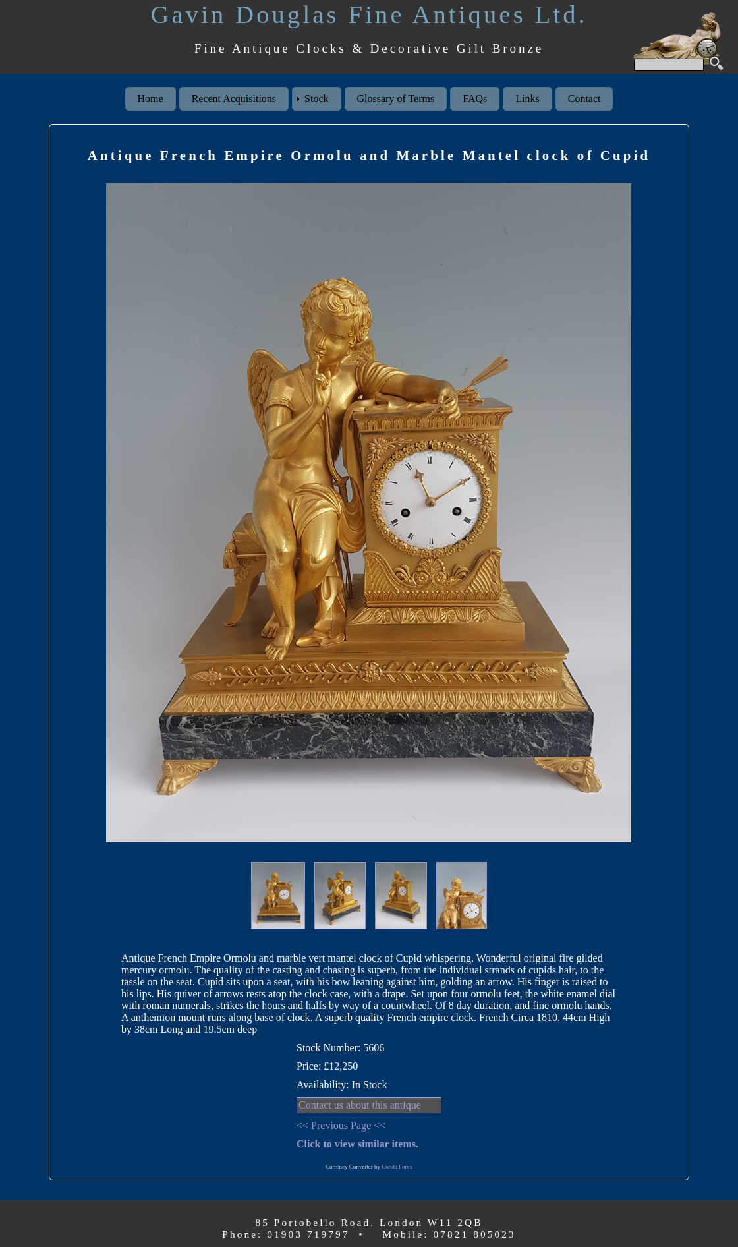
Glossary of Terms (396, 98)
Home (150, 98)
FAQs (475, 98)
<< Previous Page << (341, 1125)
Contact (584, 98)
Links (527, 98)
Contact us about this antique (359, 1105)
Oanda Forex (397, 1166)
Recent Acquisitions (234, 98)
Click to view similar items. (357, 1143)
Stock (316, 98)
